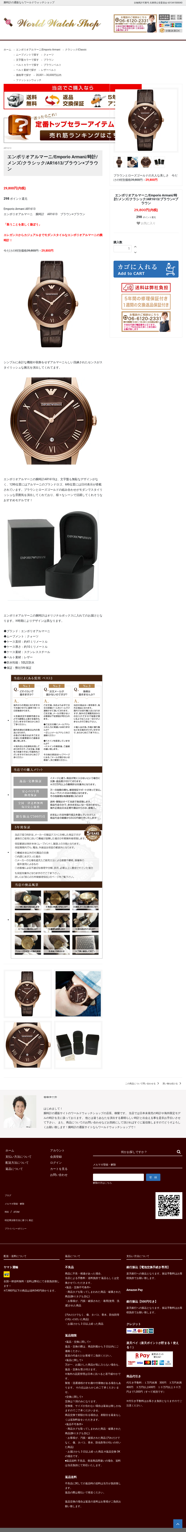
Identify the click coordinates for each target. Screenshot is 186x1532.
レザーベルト (48, 69)
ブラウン (49, 59)
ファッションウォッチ (28, 80)
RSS (6, 1207)
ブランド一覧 (104, 34)
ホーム (11, 34)
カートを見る (151, 34)
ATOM (15, 1207)
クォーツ (49, 54)
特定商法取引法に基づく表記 (22, 1213)
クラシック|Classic (76, 49)
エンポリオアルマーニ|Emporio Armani (38, 49)
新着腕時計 (35, 34)
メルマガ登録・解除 (17, 1201)
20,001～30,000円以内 (48, 75)
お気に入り (146, 223)
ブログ (8, 1195)
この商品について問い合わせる (142, 1083)
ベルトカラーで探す (27, 64)
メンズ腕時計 (58, 34)
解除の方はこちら (104, 1183)
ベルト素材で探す (26, 69)
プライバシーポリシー (18, 1219)
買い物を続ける (172, 1083)
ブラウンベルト (52, 64)
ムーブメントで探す (27, 54)
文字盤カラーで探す (27, 59)
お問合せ (174, 34)
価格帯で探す (23, 75)
